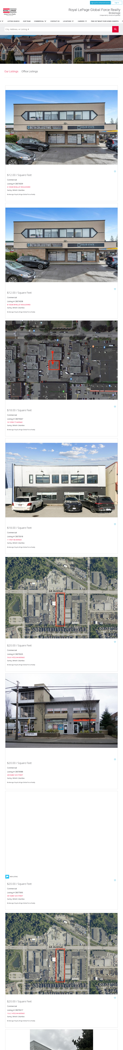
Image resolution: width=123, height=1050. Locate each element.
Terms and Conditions (78, 1016)
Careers (73, 1007)
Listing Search (74, 21)
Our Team (73, 1002)
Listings (45, 21)
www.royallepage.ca (103, 1011)
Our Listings (11, 71)
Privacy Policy (75, 1014)
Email (18, 1020)
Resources (57, 21)
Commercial (100, 1002)
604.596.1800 (28, 1015)
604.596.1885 (25, 1017)
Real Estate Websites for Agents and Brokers (38, 1048)
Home (36, 21)
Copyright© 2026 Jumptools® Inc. (14, 1048)
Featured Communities (78, 1011)
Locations (100, 1005)
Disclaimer (100, 1014)
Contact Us (74, 1005)
